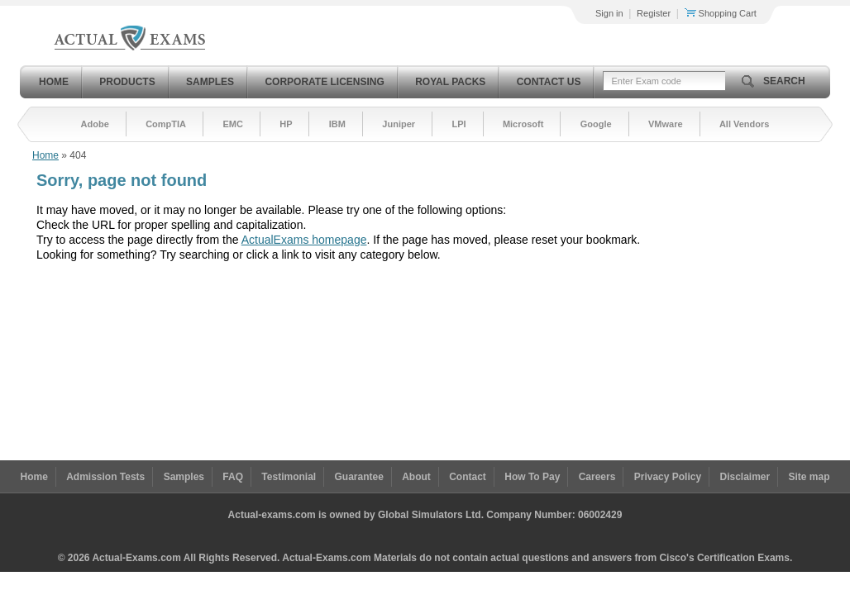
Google (596, 124)
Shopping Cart (721, 13)
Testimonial (288, 477)
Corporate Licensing (324, 82)
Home (54, 82)
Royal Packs (450, 82)
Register (654, 13)
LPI (458, 124)
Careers (597, 477)
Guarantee (359, 477)
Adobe (95, 124)
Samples (210, 82)
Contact (467, 477)
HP (285, 124)
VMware (665, 124)
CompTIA (166, 124)
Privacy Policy (667, 477)
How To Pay (532, 477)
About (416, 477)
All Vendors (744, 124)
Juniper (398, 124)
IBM (337, 124)
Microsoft (523, 124)
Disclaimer (744, 477)
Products (127, 82)
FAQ (232, 477)
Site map (809, 477)
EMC (232, 124)
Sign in (609, 13)
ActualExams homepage (304, 239)
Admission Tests (105, 477)
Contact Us (549, 82)
